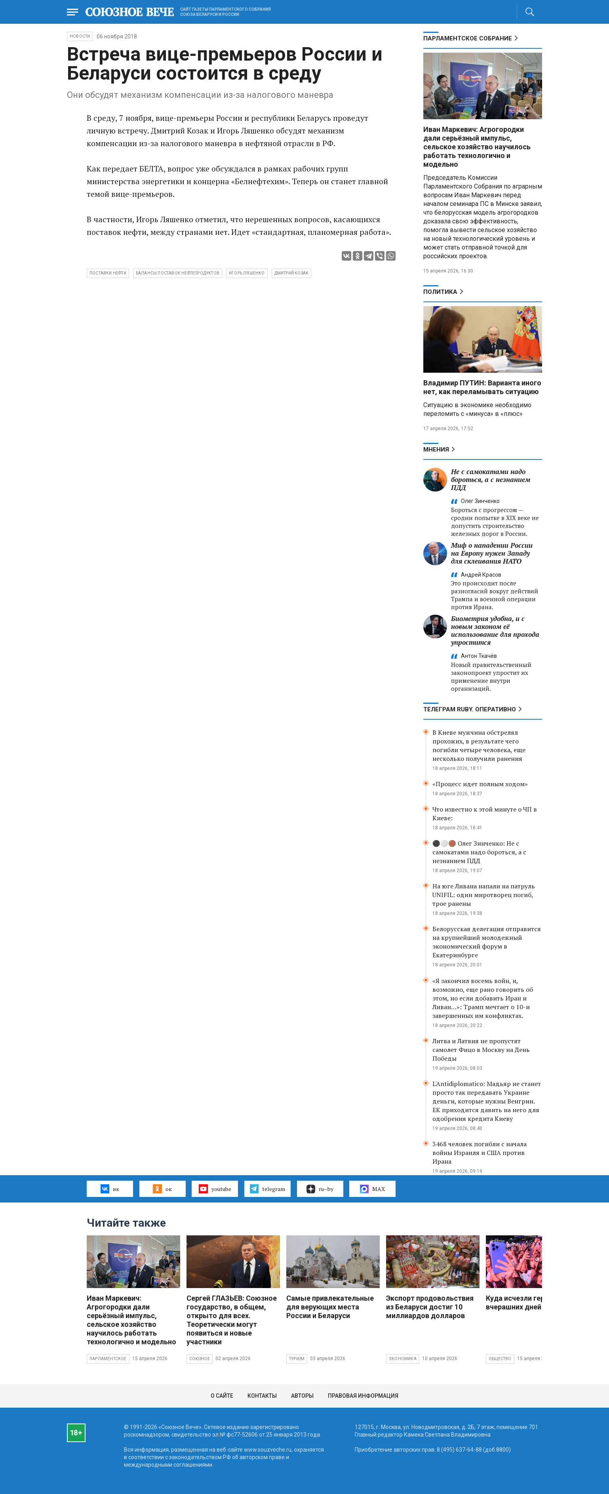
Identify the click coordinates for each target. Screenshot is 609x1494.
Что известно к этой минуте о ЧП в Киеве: (484, 813)
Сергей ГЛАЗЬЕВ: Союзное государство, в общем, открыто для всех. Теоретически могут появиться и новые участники (232, 1320)
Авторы (302, 1396)
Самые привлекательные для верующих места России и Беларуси (330, 1307)
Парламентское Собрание (467, 38)
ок (162, 1188)
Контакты (262, 1396)
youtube (215, 1188)
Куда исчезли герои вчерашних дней (519, 1302)
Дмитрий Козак (291, 273)
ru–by (319, 1189)
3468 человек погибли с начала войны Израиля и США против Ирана (479, 1153)
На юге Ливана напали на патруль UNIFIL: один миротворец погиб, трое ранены (483, 895)
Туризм (296, 1359)
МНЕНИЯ (436, 449)
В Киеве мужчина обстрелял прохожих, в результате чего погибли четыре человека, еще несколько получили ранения (478, 745)
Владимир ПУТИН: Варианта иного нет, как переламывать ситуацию (482, 387)
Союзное (199, 1359)
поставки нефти (107, 273)
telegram (267, 1188)
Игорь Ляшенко (247, 273)
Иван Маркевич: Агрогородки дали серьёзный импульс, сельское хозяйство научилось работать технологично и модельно (477, 146)
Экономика (403, 1359)
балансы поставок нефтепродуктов (177, 273)
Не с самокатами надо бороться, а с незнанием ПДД (490, 479)
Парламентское (108, 1359)
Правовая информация (363, 1396)
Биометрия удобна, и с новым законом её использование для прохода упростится (495, 630)
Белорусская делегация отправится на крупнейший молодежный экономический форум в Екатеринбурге (486, 941)
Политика (440, 291)
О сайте (222, 1396)
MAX (372, 1189)
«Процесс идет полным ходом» (480, 783)
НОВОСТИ (80, 36)
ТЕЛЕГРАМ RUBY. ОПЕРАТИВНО (469, 709)
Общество (500, 1359)
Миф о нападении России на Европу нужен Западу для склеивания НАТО (492, 553)
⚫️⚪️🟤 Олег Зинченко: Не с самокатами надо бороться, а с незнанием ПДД (479, 852)
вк (110, 1188)
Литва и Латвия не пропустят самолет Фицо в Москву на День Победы (481, 1050)
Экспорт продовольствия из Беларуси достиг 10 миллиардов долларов (430, 1307)
